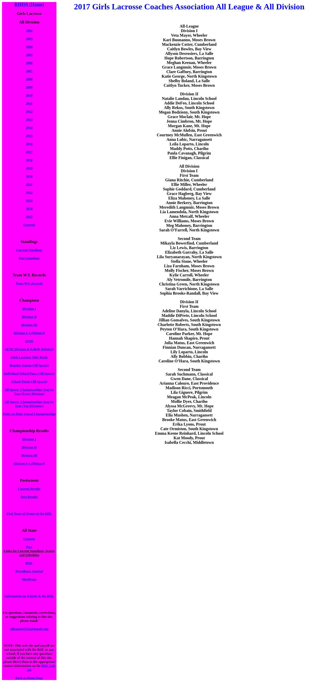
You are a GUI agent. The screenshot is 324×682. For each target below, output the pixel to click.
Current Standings (29, 250)
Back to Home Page (29, 678)
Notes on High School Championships (29, 414)
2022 (29, 192)
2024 (29, 208)
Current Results (29, 489)
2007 (29, 71)
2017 (29, 152)
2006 (29, 63)
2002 (29, 30)
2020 (29, 176)
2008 (29, 79)
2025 (29, 216)
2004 (29, 47)
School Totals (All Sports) (29, 381)
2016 (29, 144)
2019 (29, 168)
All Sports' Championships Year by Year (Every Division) (29, 391)
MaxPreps (29, 579)
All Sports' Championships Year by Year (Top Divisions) (29, 404)
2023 (29, 200)
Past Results (29, 497)
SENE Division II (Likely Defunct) (29, 349)
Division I (29, 309)
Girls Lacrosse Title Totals (29, 357)
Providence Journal (29, 571)
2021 (29, 184)
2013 (29, 119)
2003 (29, 38)
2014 (29, 127)
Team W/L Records (29, 283)
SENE (29, 341)
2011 (29, 103)
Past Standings (29, 258)
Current (29, 225)
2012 (29, 111)
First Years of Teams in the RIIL (29, 513)
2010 (29, 95)
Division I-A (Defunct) (29, 333)
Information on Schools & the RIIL (29, 596)
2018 (29, 160)
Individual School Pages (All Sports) (29, 373)
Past (29, 547)
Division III (29, 325)
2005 (29, 55)
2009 (29, 87)
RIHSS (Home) (29, 4)
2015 (29, 136)
